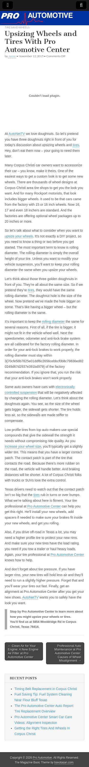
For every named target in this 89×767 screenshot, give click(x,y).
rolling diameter (53, 321)
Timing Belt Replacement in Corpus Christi (45, 689)
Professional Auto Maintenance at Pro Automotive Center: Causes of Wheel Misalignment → (67, 653)
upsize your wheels (19, 236)
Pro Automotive (42, 757)
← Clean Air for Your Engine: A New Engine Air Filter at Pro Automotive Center (23, 651)
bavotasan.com (64, 762)
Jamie (12, 56)
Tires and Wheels (17, 27)
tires (76, 145)
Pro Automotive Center (44, 506)
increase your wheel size (23, 446)
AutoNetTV (17, 134)
